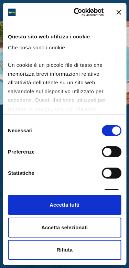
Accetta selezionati (64, 227)
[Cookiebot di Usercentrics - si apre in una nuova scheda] (77, 12)
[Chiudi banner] (118, 12)
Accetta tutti (64, 205)
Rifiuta (64, 250)
